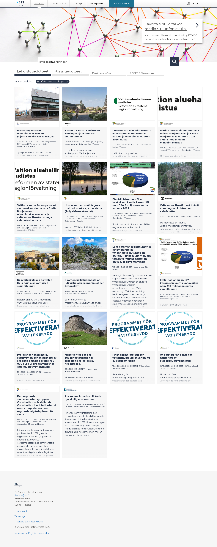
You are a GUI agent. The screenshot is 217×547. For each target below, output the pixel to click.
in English (31, 533)
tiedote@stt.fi (21, 495)
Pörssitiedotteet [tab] (68, 71)
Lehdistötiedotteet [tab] (33, 71)
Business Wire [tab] (101, 73)
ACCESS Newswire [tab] (142, 73)
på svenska (43, 533)
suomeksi (19, 533)
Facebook (19, 511)
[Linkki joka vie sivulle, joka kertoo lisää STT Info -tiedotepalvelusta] (172, 31)
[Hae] (104, 61)
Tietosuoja (19, 516)
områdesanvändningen (52, 81)
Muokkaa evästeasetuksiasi (28, 521)
